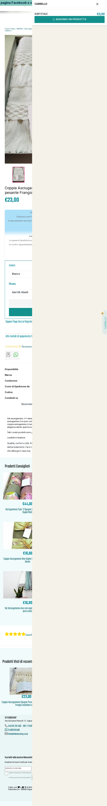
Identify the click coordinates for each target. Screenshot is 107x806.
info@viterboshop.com (18, 734)
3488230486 (12, 730)
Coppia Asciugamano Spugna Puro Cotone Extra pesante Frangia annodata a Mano (26, 703)
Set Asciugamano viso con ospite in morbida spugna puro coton (27, 610)
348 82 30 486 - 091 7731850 (21, 726)
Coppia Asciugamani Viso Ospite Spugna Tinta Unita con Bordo (28, 560)
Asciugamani (30, 29)
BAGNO (20, 29)
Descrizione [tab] (28, 404)
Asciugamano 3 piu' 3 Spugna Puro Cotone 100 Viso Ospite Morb (27, 511)
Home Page (10, 29)
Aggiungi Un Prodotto (69, 19)
